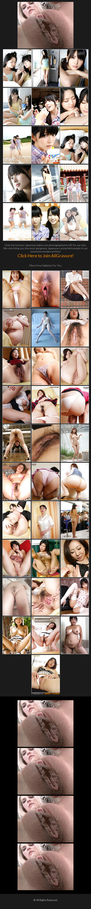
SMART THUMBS (52, 694)
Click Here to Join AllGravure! (46, 255)
